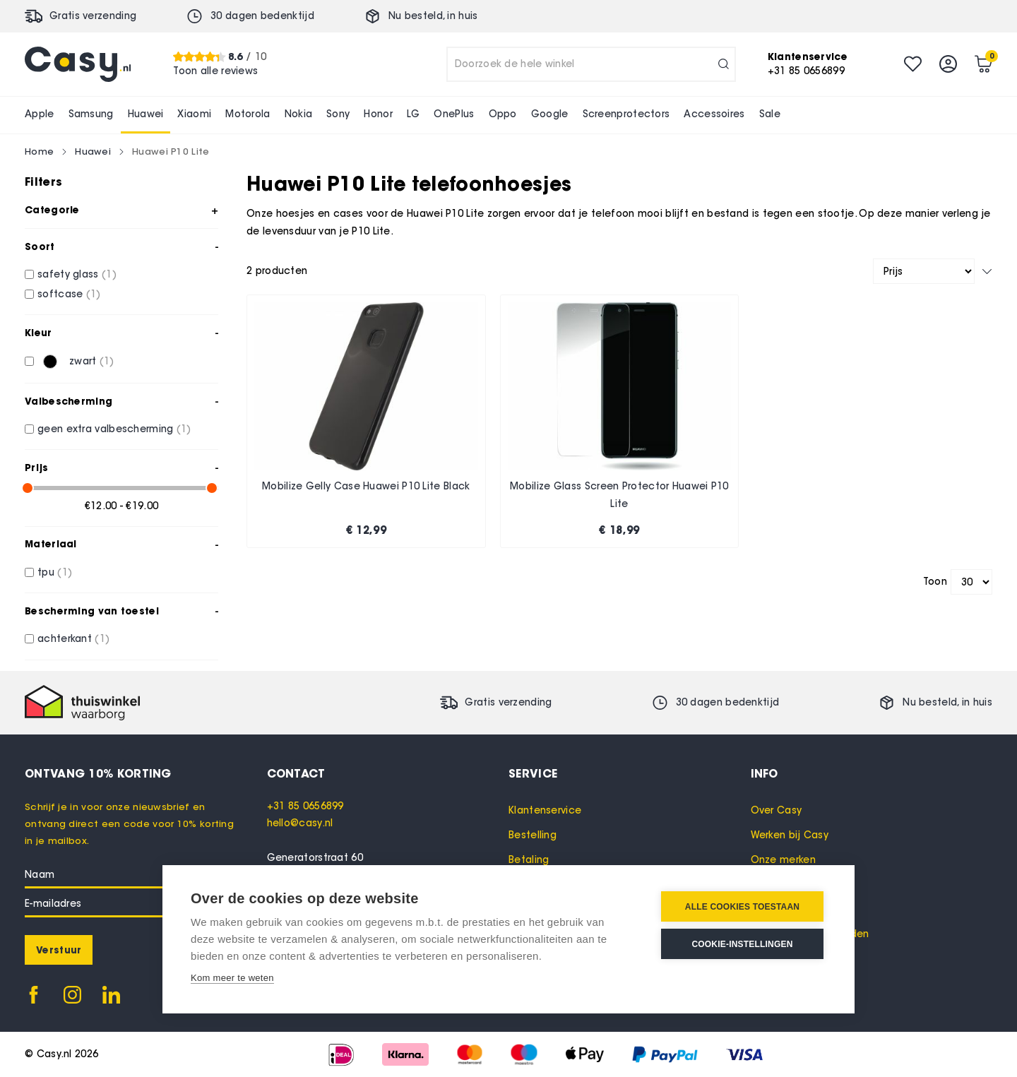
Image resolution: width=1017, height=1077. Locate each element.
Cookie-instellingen (741, 944)
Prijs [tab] (37, 467)
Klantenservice (545, 810)
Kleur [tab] (38, 332)
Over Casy (776, 810)
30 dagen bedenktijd (262, 16)
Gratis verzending (92, 16)
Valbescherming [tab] (68, 401)
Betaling (529, 860)
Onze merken (783, 860)
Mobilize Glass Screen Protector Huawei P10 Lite (619, 495)
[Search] (723, 64)
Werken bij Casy (790, 835)
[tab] (388, 773)
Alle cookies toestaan (742, 907)
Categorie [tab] (52, 209)
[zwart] (29, 361)
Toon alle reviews (215, 71)
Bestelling (533, 835)
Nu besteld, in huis (433, 16)
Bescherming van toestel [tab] (92, 611)
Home (39, 151)
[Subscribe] (59, 950)
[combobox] (591, 64)
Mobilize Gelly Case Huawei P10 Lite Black (366, 486)
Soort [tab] (40, 246)
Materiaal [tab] (51, 543)
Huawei (93, 151)
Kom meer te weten (232, 977)
